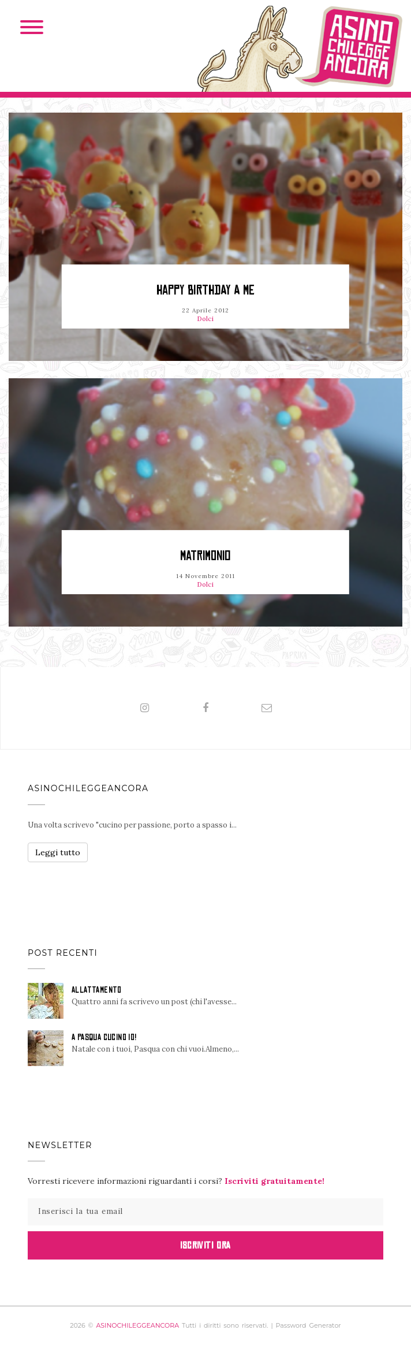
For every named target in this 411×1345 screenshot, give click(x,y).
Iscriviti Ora (205, 1245)
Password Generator (308, 1325)
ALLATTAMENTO (97, 990)
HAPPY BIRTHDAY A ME (205, 290)
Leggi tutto (57, 852)
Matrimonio (205, 556)
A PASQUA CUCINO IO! (104, 1037)
